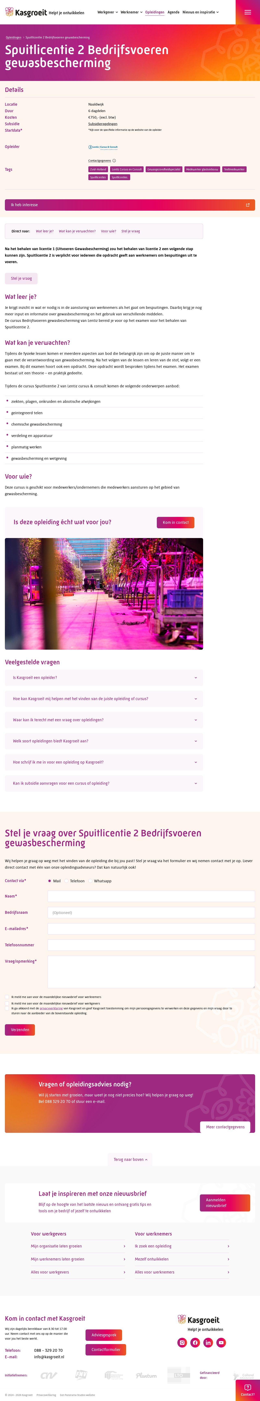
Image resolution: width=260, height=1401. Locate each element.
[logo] (26, 12)
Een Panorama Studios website (77, 1395)
